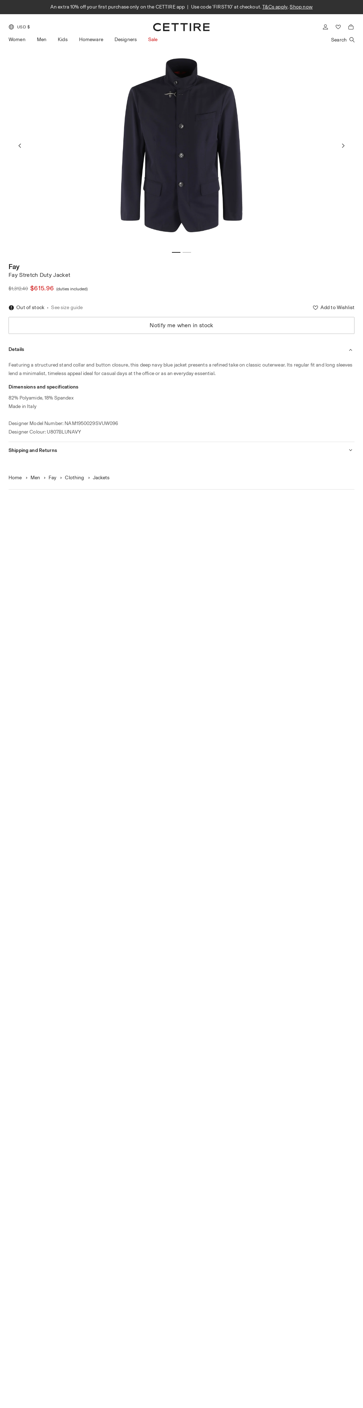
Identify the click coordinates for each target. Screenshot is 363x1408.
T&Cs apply (274, 7)
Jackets (101, 478)
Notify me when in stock (181, 325)
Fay (14, 266)
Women (17, 40)
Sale (153, 40)
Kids (63, 40)
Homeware (91, 40)
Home (15, 478)
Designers (126, 40)
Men (41, 40)
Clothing (74, 478)
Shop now (301, 7)
